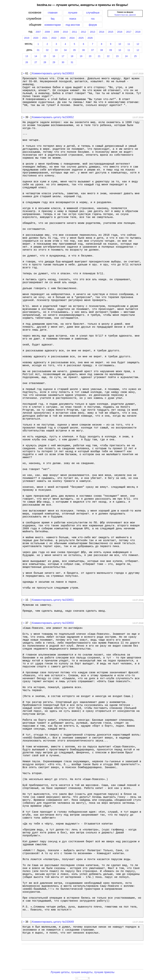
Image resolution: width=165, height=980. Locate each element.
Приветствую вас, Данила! (125, 15)
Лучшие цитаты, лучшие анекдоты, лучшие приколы (82, 972)
